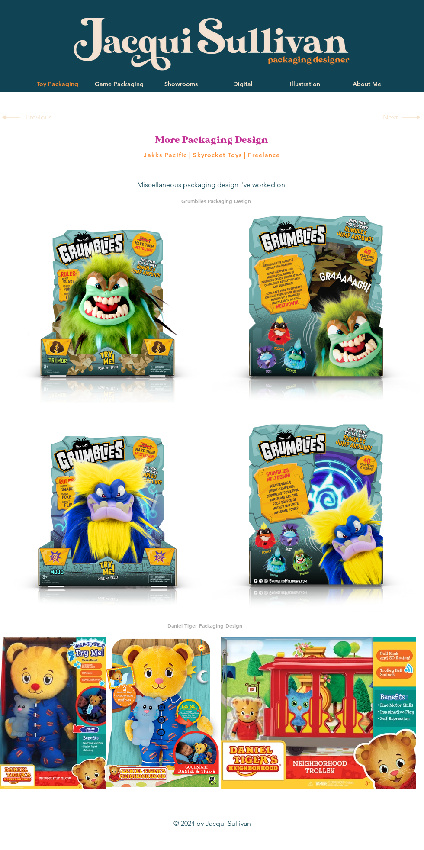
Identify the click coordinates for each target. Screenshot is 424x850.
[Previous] (40, 117)
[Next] (389, 117)
